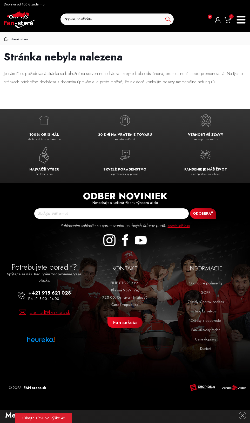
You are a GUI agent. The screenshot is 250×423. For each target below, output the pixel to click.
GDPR (206, 292)
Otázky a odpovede (206, 320)
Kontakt (205, 348)
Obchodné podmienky (205, 283)
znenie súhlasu (178, 226)
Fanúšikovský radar (205, 329)
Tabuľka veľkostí (205, 311)
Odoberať (203, 213)
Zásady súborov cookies (206, 301)
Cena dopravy (205, 339)
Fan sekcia (125, 322)
